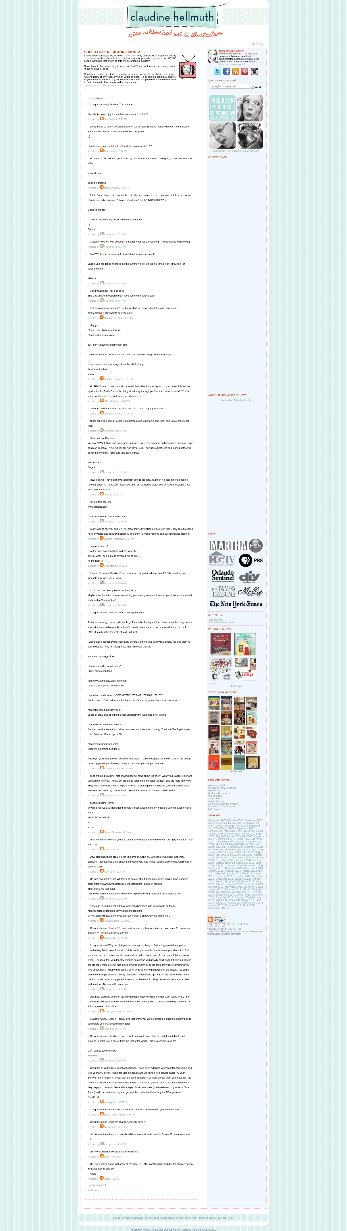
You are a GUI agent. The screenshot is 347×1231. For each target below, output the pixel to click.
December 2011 (224, 878)
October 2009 (243, 857)
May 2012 (248, 881)
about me (211, 1217)
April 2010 (235, 862)
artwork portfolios (122, 1217)
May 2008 (248, 844)
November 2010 (233, 868)
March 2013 (249, 889)
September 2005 (217, 820)
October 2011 (243, 876)
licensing (138, 1217)
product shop (152, 1217)
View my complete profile (232, 64)
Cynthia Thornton (113, 538)
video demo (214, 798)
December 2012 (253, 886)
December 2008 (253, 849)
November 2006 (233, 831)
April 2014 (235, 900)
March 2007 (249, 833)
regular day (214, 790)
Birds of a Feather (113, 318)
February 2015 (233, 905)
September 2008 (253, 847)
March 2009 (249, 852)
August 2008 (235, 847)
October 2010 (215, 868)
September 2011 (225, 876)
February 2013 (233, 889)
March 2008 (222, 844)
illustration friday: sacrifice (222, 787)
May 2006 (241, 825)
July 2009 (247, 854)
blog (201, 1217)
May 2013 (221, 892)
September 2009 (225, 857)
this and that (215, 795)
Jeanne (108, 494)
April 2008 (235, 844)
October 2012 (215, 886)
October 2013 (243, 894)
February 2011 (233, 870)
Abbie (107, 1178)
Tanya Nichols (111, 920)
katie (106, 849)
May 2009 (221, 854)
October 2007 (243, 839)
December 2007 (224, 841)
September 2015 (217, 908)
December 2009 (224, 860)
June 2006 (254, 825)
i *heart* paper (112, 401)
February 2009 (233, 852)
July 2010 (221, 865)
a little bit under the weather (223, 803)
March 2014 (222, 900)
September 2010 (253, 865)
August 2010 (235, 865)
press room (191, 1217)
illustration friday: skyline (221, 806)
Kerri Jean (109, 871)
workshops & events (172, 1217)
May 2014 (248, 900)
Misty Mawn (110, 151)
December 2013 (224, 897)
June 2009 (234, 854)
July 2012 (221, 884)
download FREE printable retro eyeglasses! (236, 151)
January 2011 (215, 870)
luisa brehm (110, 565)
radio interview (216, 801)
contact (222, 1217)
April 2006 (228, 825)
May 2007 (221, 836)
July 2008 (221, 847)
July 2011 (247, 873)
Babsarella (110, 938)
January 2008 (242, 841)
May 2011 (221, 873)
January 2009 (215, 852)
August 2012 (235, 884)
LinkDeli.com (214, 683)
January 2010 (242, 860)
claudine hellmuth (113, 379)
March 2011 (249, 870)
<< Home (93, 1190)
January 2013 (215, 889)
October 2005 (235, 820)
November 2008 (233, 849)
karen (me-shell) (112, 1011)
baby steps (214, 809)
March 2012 (222, 881)
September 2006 (245, 828)
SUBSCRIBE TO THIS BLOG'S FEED (227, 924)
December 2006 (253, 831)
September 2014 (253, 902)
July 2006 (213, 828)
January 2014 (242, 897)
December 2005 (217, 823)
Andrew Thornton (113, 768)
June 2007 (234, 836)
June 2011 (234, 873)
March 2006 (214, 825)
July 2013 (247, 892)
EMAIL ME (217, 619)
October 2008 (215, 849)
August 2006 (227, 828)
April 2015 (248, 905)
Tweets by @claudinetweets (236, 400)
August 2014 (235, 902)
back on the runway (218, 793)
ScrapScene (110, 1127)
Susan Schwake (112, 832)
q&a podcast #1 (216, 785)
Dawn (107, 1156)
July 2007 (247, 836)
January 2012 (242, 878)
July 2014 (221, 902)
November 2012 (233, 886)
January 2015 (215, 905)
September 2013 (225, 894)
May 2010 (248, 862)
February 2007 (233, 833)
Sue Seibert (110, 119)
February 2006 (252, 823)
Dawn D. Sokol (112, 188)
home (231, 1217)
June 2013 (234, 892)
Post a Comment (97, 1185)
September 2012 (253, 884)
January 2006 (234, 823)
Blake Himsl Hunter (114, 1114)
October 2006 (215, 831)
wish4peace (110, 1102)
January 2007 (215, 833)
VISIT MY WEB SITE (222, 622)
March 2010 (222, 862)
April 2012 (235, 881)
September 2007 (225, 839)
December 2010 (253, 868)
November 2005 (253, 820)
